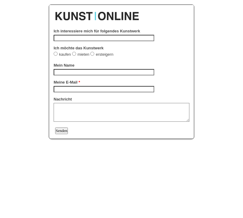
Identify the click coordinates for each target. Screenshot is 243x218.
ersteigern (105, 54)
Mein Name (64, 65)
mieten (84, 54)
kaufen (65, 54)
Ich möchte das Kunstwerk (79, 48)
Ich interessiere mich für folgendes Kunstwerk (97, 31)
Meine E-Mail (67, 82)
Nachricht (63, 99)
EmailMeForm (121, 13)
